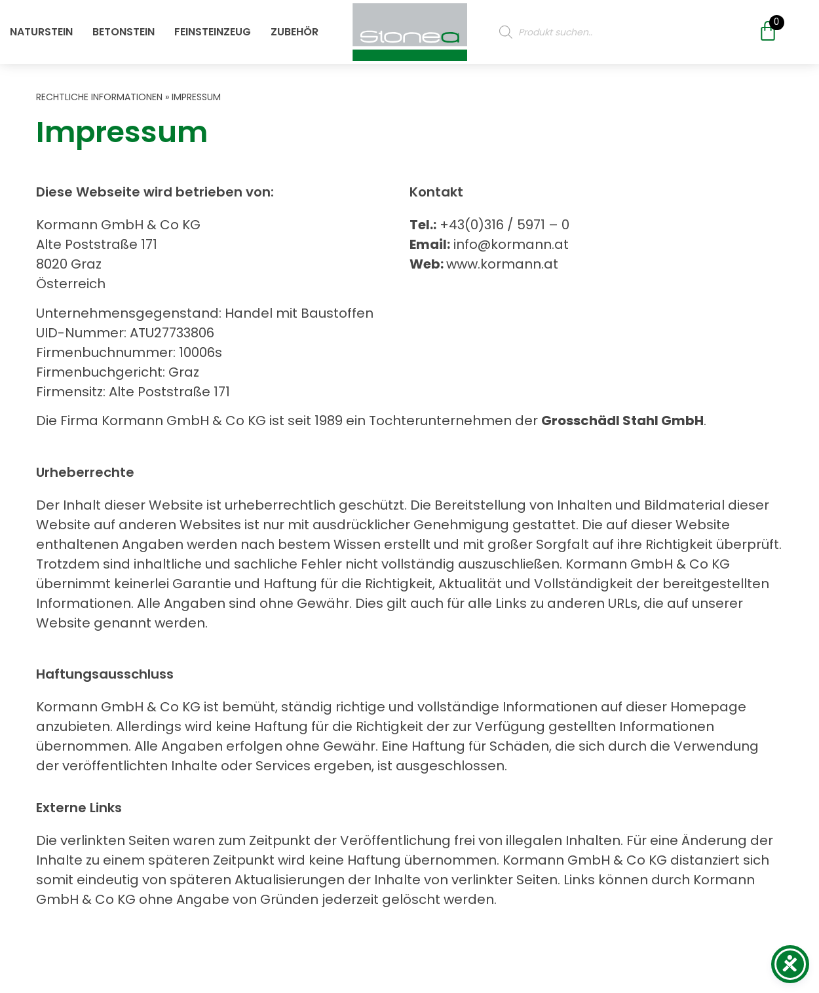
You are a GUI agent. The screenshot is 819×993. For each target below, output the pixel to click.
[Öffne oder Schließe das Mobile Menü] (409, 29)
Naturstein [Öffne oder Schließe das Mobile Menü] (41, 29)
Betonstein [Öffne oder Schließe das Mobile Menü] (123, 29)
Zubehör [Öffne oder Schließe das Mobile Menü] (294, 29)
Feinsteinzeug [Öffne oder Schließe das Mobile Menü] (212, 29)
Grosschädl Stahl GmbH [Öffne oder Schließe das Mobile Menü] (622, 420)
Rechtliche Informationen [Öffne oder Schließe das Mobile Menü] (99, 96)
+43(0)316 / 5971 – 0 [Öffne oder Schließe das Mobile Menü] (502, 224)
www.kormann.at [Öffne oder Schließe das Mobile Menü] (502, 264)
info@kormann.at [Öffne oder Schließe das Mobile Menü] (509, 244)
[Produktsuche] (617, 29)
